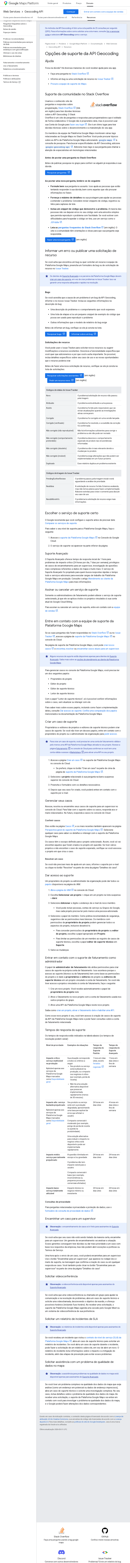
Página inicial (50, 44)
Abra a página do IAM (61, 890)
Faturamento (61, 748)
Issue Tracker (104, 79)
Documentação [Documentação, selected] (93, 3)
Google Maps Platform (78, 44)
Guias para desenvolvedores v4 (18, 17)
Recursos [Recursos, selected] (91, 17)
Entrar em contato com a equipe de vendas (103, 12)
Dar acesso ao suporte (71, 710)
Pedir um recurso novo (59, 380)
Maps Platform (24, 3)
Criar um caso (73, 760)
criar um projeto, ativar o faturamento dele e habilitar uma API (85, 1010)
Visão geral (53, 3)
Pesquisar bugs (54, 334)
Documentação (97, 44)
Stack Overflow (79, 74)
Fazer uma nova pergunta (58, 240)
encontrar (60, 648)
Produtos (67, 3)
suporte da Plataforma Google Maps (77, 537)
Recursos (67, 47)
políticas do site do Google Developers (89, 1422)
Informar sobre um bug (82, 334)
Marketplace (75, 752)
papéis (48, 884)
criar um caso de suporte (60, 279)
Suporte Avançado (70, 276)
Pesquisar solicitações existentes (63, 375)
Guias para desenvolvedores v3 (52, 17)
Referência (77, 17)
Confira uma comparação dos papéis (100, 710)
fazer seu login (77, 124)
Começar (71, 12)
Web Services (11, 11)
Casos (68, 826)
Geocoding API (34, 11)
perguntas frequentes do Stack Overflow (79, 227)
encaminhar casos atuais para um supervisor (98, 648)
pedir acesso (110, 734)
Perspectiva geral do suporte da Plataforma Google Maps (72, 830)
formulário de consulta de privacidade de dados (67, 1211)
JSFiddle (55, 222)
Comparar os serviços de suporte (61, 523)
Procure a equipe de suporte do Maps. (69, 84)
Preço (79, 3)
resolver (70, 648)
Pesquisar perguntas (56, 172)
